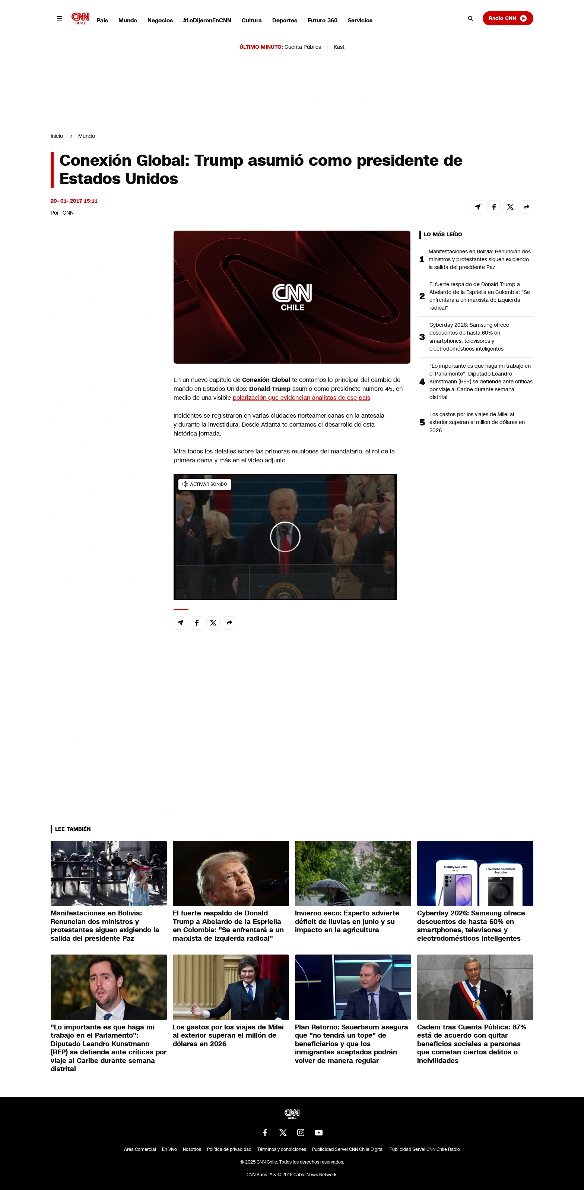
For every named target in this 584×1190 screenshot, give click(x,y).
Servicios (360, 20)
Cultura (252, 20)
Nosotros (192, 1149)
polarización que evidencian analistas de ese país (301, 397)
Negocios (160, 20)
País (102, 20)
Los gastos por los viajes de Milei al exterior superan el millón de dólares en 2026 (477, 422)
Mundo (127, 20)
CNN (68, 212)
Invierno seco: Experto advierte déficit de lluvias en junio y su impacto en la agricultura (347, 921)
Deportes (284, 20)
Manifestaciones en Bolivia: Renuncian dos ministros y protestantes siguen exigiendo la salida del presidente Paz (480, 259)
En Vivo (169, 1149)
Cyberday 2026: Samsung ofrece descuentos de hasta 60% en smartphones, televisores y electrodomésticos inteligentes (469, 336)
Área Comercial (140, 1149)
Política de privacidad (229, 1149)
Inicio (57, 136)
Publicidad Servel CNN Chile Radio (425, 1149)
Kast (339, 47)
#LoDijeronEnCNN (207, 20)
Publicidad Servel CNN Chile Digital (348, 1149)
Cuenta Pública (303, 47)
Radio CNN (508, 18)
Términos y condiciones (281, 1149)
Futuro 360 (322, 20)
